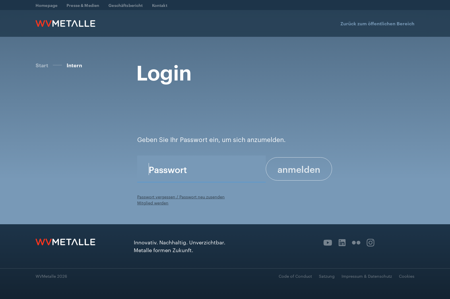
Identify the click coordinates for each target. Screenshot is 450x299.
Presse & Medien (83, 5)
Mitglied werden (152, 203)
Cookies (406, 276)
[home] (65, 23)
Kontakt (159, 5)
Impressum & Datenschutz (367, 276)
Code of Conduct (295, 276)
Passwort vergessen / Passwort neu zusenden (181, 197)
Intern (74, 65)
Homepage (46, 5)
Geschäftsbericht (125, 5)
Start (42, 65)
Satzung (327, 276)
